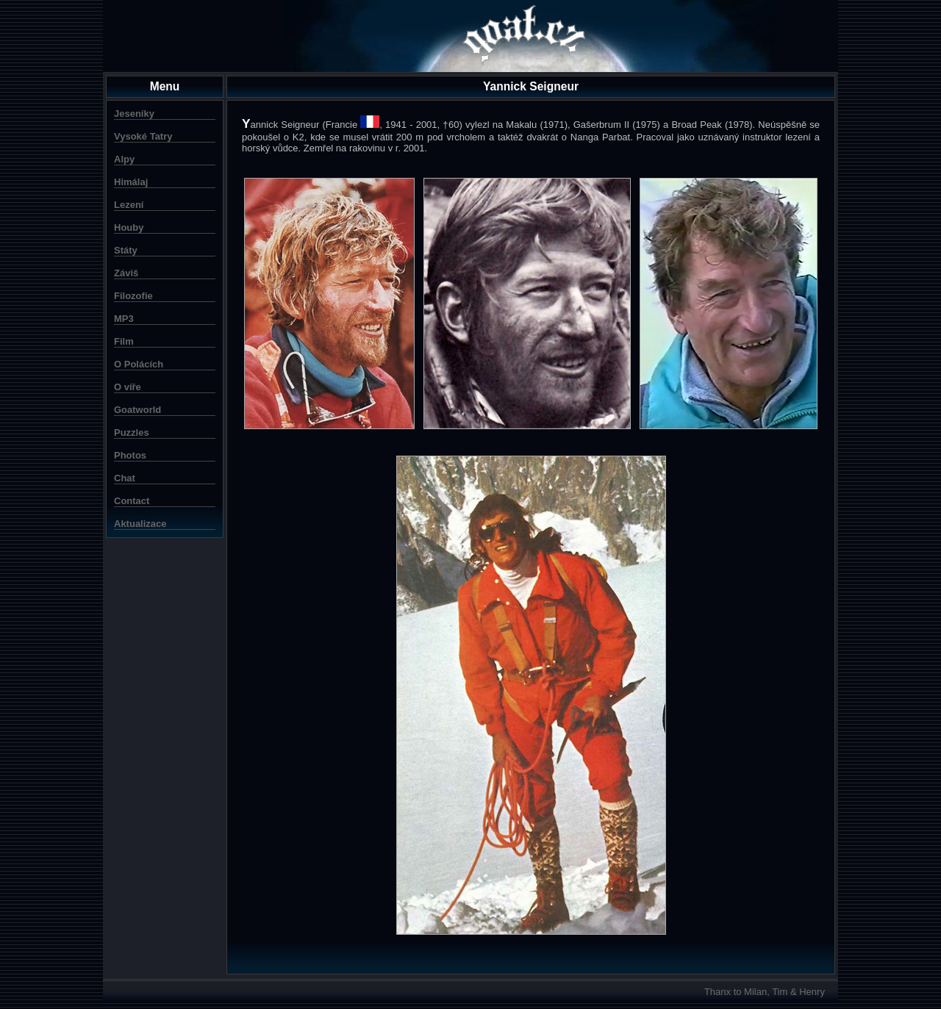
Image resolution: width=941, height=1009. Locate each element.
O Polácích (138, 364)
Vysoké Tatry (143, 136)
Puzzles (131, 432)
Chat (124, 478)
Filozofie (133, 295)
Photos (130, 455)
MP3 (124, 318)
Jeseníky (134, 113)
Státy (125, 250)
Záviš (126, 273)
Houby (128, 227)
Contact (131, 500)
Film (124, 341)
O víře (127, 386)
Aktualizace (140, 523)
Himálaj (131, 181)
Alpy (124, 159)
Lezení (128, 204)
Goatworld (137, 409)
